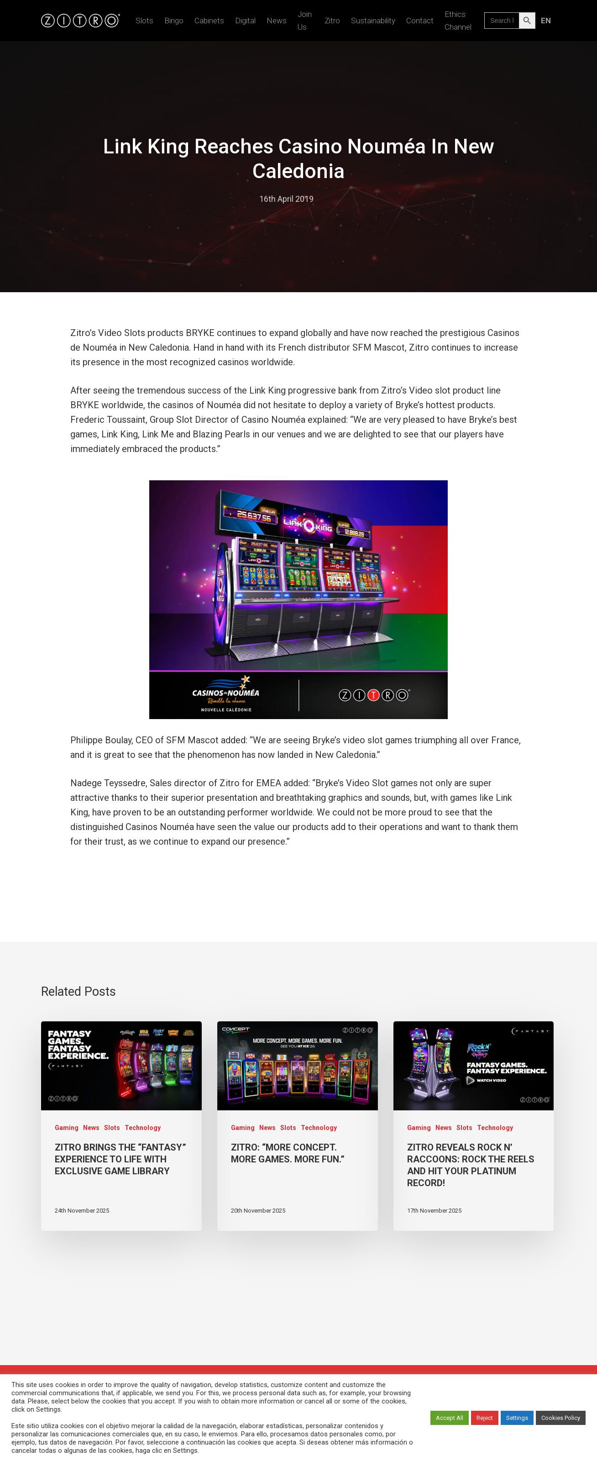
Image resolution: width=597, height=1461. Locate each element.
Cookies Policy (560, 1417)
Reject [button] (485, 1417)
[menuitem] (545, 20)
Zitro (332, 20)
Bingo (173, 20)
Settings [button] (517, 1417)
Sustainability (373, 20)
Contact (420, 20)
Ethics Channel (458, 21)
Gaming (67, 1127)
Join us (305, 21)
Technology (143, 1127)
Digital (245, 20)
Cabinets (209, 20)
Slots (144, 20)
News (277, 20)
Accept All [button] (449, 1417)
